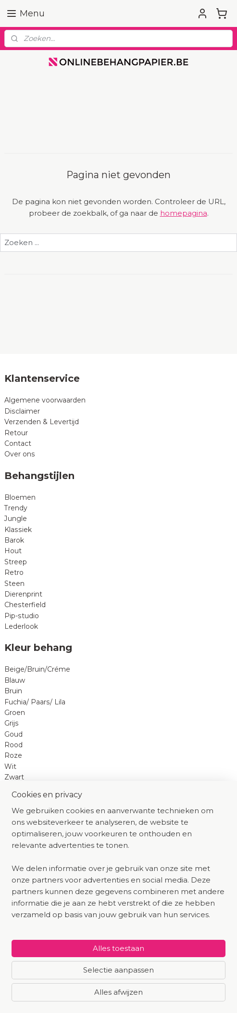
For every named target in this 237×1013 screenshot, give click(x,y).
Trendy (15, 508)
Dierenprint (23, 594)
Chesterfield (26, 604)
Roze (13, 755)
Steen (14, 583)
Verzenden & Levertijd (41, 421)
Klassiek (18, 529)
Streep (15, 562)
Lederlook (21, 626)
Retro (14, 572)
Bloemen (20, 497)
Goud (13, 734)
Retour (16, 433)
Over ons (19, 454)
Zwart (14, 777)
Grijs (11, 723)
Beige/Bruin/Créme (37, 669)
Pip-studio (21, 615)
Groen (14, 712)
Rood (13, 744)
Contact (17, 443)
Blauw (14, 680)
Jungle (15, 518)
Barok (14, 540)
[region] (118, 866)
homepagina (183, 213)
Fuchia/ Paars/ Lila (34, 702)
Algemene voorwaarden (45, 400)
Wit (10, 766)
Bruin (13, 691)
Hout (13, 550)
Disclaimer (22, 411)
